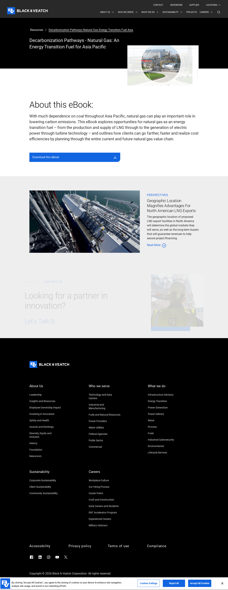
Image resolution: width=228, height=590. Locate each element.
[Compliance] (163, 546)
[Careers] (105, 474)
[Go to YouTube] (57, 557)
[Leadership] (45, 394)
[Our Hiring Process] (105, 487)
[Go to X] (66, 557)
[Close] (222, 586)
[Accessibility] (45, 546)
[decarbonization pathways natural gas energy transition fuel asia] (91, 30)
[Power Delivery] (164, 414)
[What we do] (164, 388)
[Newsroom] (45, 456)
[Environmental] (164, 446)
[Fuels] (164, 433)
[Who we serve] (105, 388)
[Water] (164, 420)
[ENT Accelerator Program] (105, 512)
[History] (45, 443)
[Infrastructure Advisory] (164, 394)
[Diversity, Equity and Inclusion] (45, 435)
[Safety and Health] (45, 420)
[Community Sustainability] (45, 493)
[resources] (36, 30)
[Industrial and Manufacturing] (105, 406)
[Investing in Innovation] (45, 414)
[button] (219, 12)
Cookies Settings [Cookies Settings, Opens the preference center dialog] (148, 586)
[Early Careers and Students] (105, 506)
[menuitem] (158, 5)
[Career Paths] (105, 493)
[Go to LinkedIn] (40, 557)
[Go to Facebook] (31, 557)
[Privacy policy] (85, 546)
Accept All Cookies (199, 586)
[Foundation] (45, 449)
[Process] (164, 427)
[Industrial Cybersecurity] (164, 439)
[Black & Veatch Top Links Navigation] (187, 5)
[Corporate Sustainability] (45, 480)
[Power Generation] (164, 407)
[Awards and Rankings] (45, 427)
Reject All (174, 586)
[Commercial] (105, 447)
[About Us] (45, 388)
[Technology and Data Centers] (105, 396)
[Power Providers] (105, 421)
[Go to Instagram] (48, 557)
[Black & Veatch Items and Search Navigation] (160, 12)
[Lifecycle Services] (164, 452)
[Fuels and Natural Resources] (105, 414)
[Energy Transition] (164, 401)
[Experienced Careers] (105, 519)
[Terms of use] (124, 546)
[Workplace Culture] (105, 480)
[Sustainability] (45, 474)
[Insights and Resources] (45, 401)
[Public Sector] (105, 440)
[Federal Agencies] (105, 434)
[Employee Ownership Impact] (45, 407)
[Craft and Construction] (105, 499)
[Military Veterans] (105, 525)
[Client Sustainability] (45, 487)
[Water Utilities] (105, 427)
